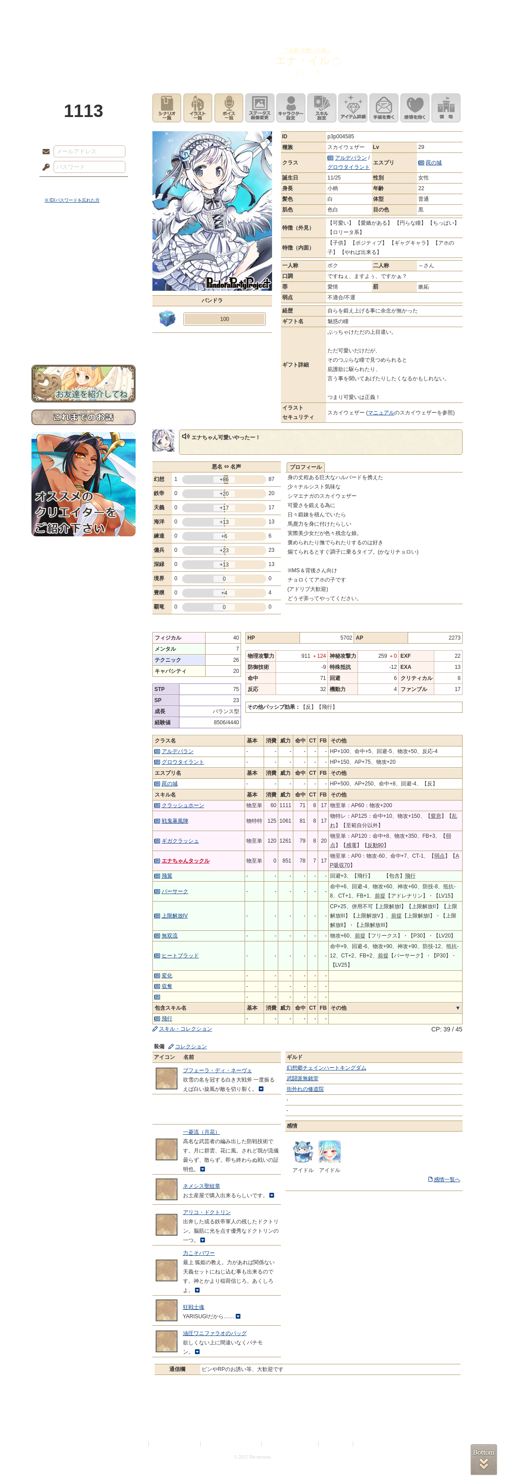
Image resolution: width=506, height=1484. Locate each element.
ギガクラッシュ (180, 841)
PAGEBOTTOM (484, 1459)
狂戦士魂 (193, 1307)
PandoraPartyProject (83, 48)
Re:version (368, 1444)
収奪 (167, 986)
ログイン (62, 185)
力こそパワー (199, 1253)
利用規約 (136, 1444)
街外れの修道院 (305, 1089)
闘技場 (442, 11)
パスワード (44, 167)
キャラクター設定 (290, 108)
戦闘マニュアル (83, 308)
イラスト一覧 (197, 108)
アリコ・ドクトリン (207, 1212)
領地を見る (446, 108)
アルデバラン (351, 158)
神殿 (127, 11)
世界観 (83, 242)
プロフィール (306, 467)
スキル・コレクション (185, 1029)
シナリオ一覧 (166, 108)
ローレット (190, 11)
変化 (167, 975)
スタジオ (315, 11)
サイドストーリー (83, 257)
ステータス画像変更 (259, 108)
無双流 (170, 936)
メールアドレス (44, 152)
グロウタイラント (348, 167)
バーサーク (175, 891)
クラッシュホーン (183, 805)
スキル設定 (321, 108)
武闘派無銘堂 (303, 1078)
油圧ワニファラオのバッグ (215, 1333)
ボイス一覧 (228, 108)
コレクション (191, 1046)
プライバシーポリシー (175, 1444)
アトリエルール (83, 297)
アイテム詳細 (353, 108)
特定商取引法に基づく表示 (231, 1444)
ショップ (378, 11)
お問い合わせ (83, 337)
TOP (63, 11)
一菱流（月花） (201, 1132)
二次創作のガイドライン (290, 1444)
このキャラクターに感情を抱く (415, 108)
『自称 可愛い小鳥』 (307, 50)
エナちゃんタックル (186, 861)
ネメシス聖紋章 (201, 1186)
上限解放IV (175, 916)
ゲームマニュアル (83, 273)
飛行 (167, 1018)
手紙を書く (384, 108)
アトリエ (253, 11)
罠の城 (434, 163)
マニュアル (381, 413)
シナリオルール (83, 286)
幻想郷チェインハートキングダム (326, 1068)
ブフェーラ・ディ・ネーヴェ (217, 1070)
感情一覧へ (447, 1179)
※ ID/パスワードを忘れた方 (72, 200)
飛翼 (167, 876)
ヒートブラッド (180, 956)
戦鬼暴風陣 (175, 821)
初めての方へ (83, 321)
